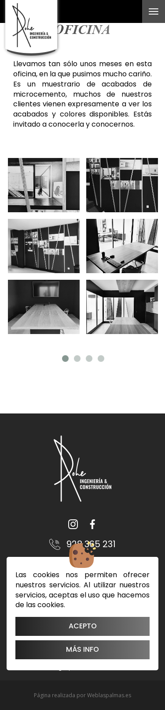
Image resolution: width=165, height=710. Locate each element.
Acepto (83, 626)
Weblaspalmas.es (109, 695)
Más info (82, 649)
